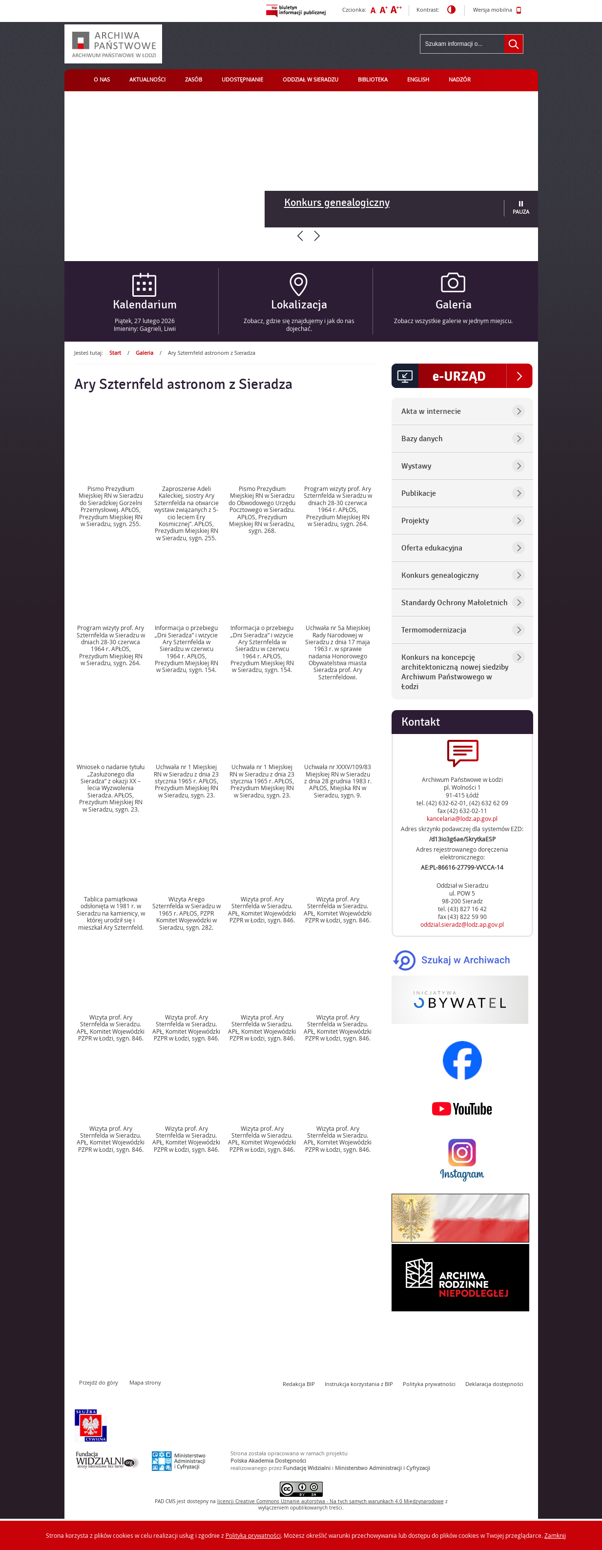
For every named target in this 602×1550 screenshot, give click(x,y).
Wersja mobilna (497, 10)
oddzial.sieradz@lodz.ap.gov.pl (462, 924)
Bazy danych (422, 439)
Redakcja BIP (299, 1383)
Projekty (415, 521)
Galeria (144, 352)
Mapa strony (145, 1382)
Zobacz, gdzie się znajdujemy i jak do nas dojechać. (299, 324)
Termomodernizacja (433, 630)
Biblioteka (373, 79)
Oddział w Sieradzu (310, 79)
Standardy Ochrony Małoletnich (454, 603)
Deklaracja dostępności (494, 1383)
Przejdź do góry (98, 1382)
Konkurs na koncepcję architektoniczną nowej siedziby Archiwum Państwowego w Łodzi (454, 672)
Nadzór (460, 79)
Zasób (193, 79)
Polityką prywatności (253, 1535)
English (418, 79)
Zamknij (555, 1535)
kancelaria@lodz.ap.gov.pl (462, 818)
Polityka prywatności (429, 1383)
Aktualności (147, 79)
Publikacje (418, 493)
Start (115, 352)
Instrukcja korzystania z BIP (359, 1383)
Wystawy (416, 466)
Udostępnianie (242, 79)
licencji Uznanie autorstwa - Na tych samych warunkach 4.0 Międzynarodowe (330, 1501)
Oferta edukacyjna (431, 548)
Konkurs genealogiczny (337, 202)
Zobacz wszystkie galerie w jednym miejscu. (453, 321)
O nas (102, 79)
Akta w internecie (431, 411)
